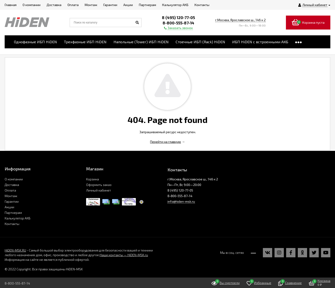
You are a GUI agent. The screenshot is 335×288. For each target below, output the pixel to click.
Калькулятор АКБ (17, 218)
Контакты (12, 224)
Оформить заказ (98, 185)
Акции (9, 207)
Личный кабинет (98, 190)
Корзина (92, 179)
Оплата (10, 190)
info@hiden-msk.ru (181, 201)
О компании (14, 179)
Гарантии (12, 201)
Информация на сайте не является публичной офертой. (47, 260)
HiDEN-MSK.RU (15, 250)
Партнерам (13, 213)
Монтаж (11, 196)
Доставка (12, 185)
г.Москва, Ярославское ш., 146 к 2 (240, 20)
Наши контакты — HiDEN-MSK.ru (124, 255)
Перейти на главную (165, 142)
